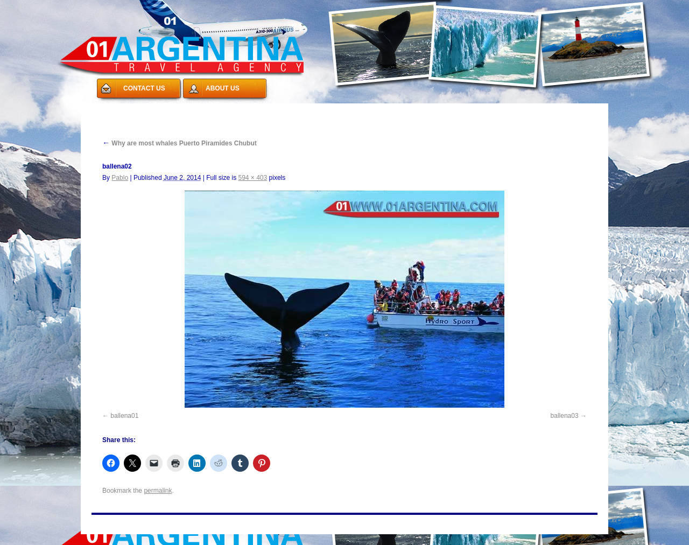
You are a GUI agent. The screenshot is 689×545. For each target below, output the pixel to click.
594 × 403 (253, 177)
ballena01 (124, 416)
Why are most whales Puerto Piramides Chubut (179, 143)
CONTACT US (144, 88)
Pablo (119, 177)
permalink (158, 490)
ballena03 (565, 416)
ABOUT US (223, 88)
